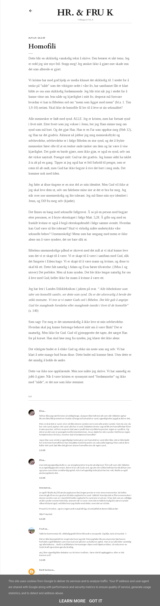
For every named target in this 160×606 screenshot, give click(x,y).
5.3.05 (42, 560)
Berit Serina (45, 570)
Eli (40, 411)
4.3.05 (42, 519)
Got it (95, 600)
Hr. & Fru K (85, 12)
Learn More (72, 600)
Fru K (41, 528)
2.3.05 (42, 450)
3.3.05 (42, 477)
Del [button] (30, 396)
